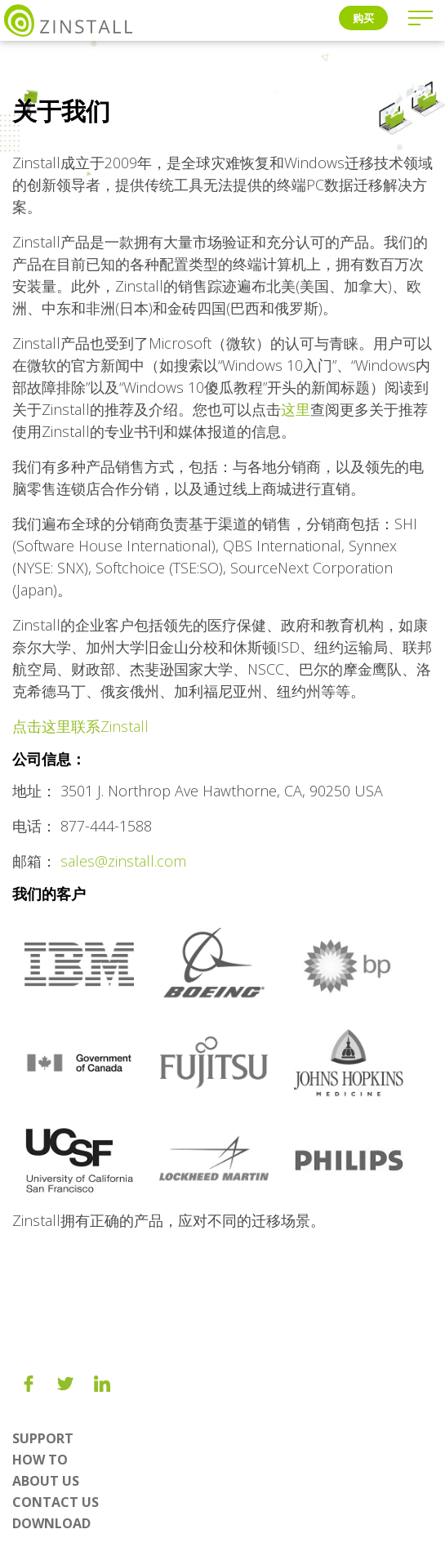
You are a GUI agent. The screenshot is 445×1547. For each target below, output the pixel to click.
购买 (363, 18)
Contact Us (55, 1502)
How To (40, 1460)
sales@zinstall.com (123, 861)
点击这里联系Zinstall (80, 726)
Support (42, 1438)
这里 (295, 409)
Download (51, 1523)
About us (45, 1481)
